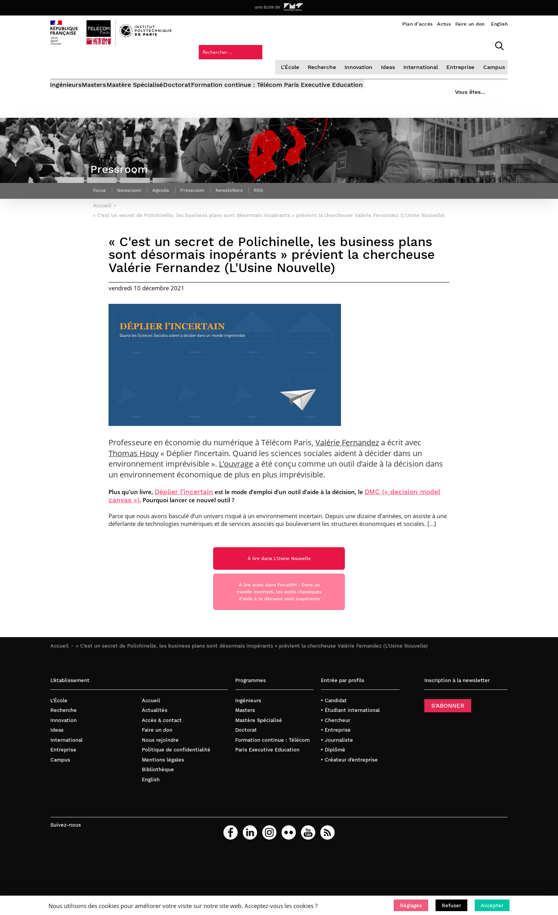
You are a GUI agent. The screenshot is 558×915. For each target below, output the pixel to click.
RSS (277, 188)
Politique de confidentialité (176, 771)
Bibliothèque (158, 791)
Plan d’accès (417, 24)
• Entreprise (336, 752)
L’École (229, 44)
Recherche (260, 44)
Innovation (295, 44)
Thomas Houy (133, 463)
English (499, 24)
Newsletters (244, 188)
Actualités (154, 732)
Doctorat (210, 65)
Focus (100, 188)
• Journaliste (337, 761)
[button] (411, 905)
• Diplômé (333, 771)
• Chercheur (335, 741)
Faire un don (470, 24)
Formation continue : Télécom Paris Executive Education (322, 65)
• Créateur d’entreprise (349, 781)
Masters (105, 65)
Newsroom (134, 188)
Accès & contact (162, 741)
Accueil (59, 667)
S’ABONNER (447, 727)
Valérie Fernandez (347, 453)
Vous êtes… (464, 62)
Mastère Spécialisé (157, 65)
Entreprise (395, 44)
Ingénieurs (66, 65)
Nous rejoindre (160, 761)
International (357, 44)
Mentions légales (163, 781)
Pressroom (204, 188)
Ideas (324, 44)
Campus (427, 44)
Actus (444, 24)
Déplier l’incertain (184, 502)
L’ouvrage (236, 474)
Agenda (169, 188)
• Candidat (334, 722)
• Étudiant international (350, 732)
